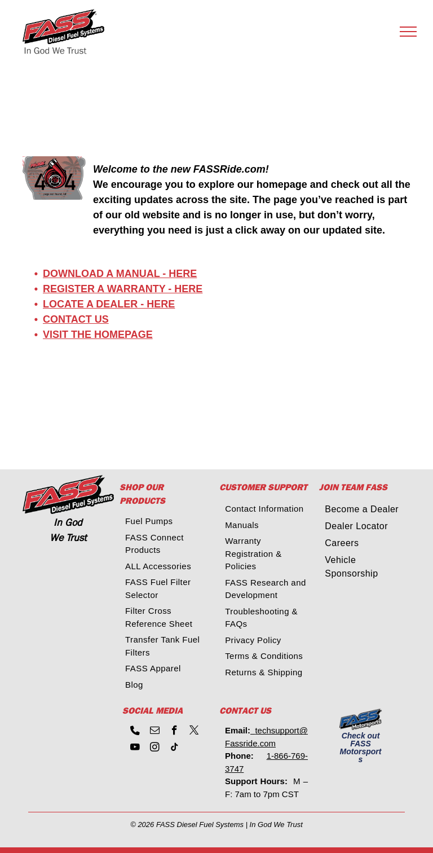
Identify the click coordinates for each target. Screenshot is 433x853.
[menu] (408, 31)
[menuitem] (168, 521)
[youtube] (135, 748)
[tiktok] (174, 748)
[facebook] (174, 731)
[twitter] (194, 731)
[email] (155, 731)
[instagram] (155, 748)
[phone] (135, 731)
